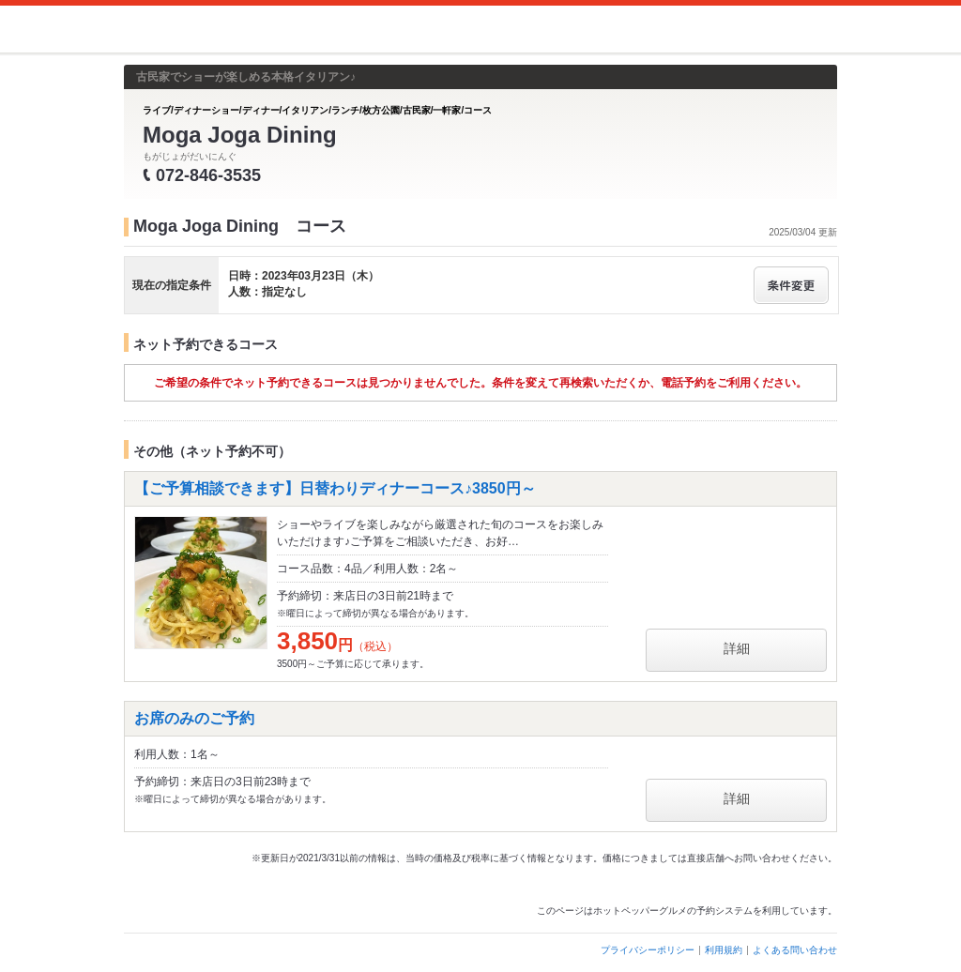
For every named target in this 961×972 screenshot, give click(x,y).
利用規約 (723, 950)
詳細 (737, 648)
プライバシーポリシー (647, 950)
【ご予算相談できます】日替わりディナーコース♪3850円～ (335, 488)
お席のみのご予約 (194, 718)
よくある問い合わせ (795, 950)
